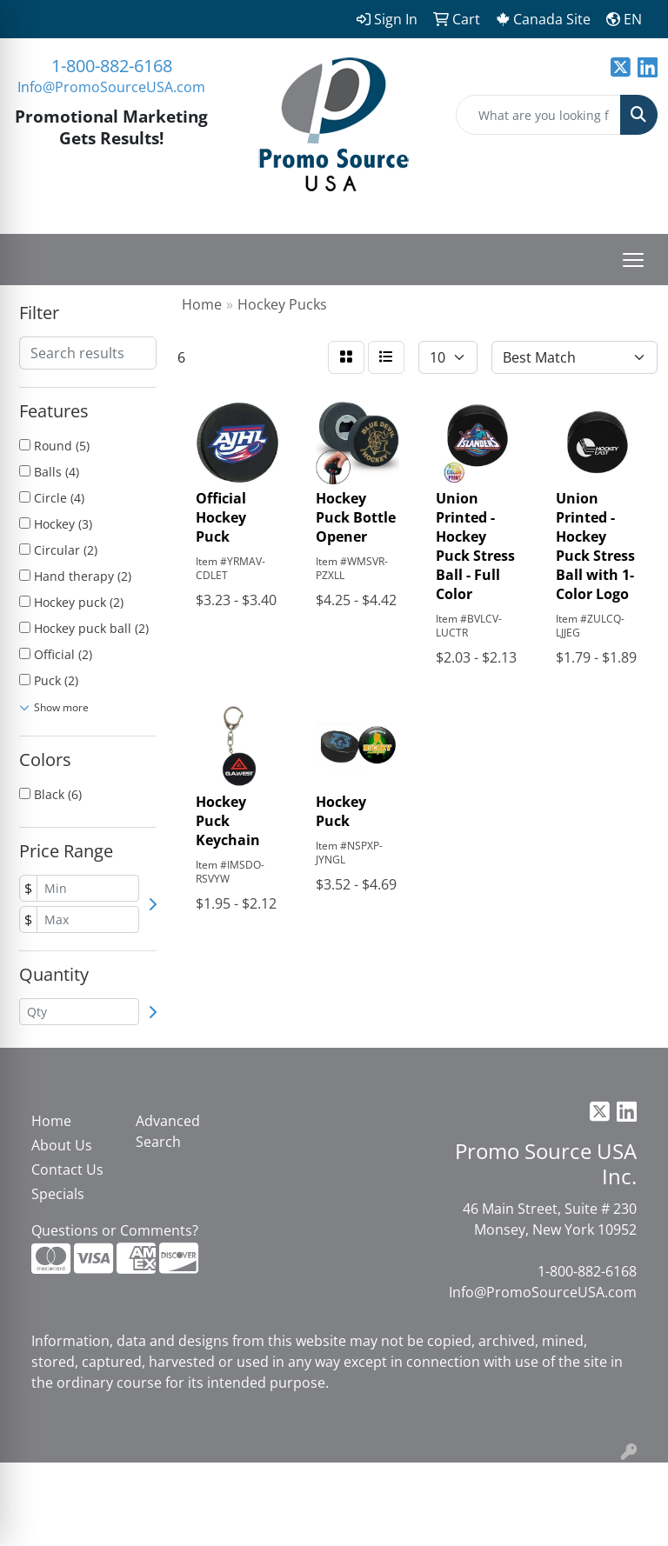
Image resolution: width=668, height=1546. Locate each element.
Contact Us (67, 1169)
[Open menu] (633, 260)
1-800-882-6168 (111, 65)
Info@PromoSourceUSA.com (111, 87)
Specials (57, 1193)
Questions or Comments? (114, 1230)
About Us (61, 1145)
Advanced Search (168, 1131)
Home (51, 1120)
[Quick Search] (538, 115)
